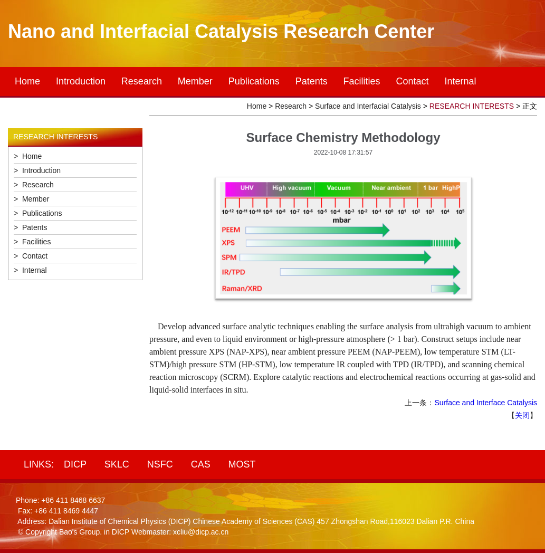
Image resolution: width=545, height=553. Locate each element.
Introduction (81, 81)
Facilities (361, 81)
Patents (311, 81)
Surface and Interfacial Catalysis (368, 106)
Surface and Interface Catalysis (485, 402)
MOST (242, 464)
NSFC (160, 464)
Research (141, 81)
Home (27, 81)
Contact (412, 81)
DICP (75, 464)
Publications (254, 81)
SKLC (116, 464)
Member (195, 81)
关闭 (522, 415)
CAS (201, 464)
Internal (460, 81)
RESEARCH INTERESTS (471, 106)
